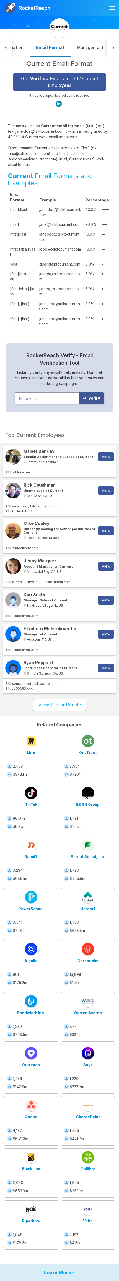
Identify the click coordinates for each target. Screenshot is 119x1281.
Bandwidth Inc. (31, 1012)
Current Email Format (59, 64)
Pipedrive (31, 1221)
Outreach (31, 1065)
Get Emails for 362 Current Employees (59, 82)
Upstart (88, 908)
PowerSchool (31, 908)
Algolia (31, 960)
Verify (91, 398)
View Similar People (59, 704)
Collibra (88, 1169)
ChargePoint (88, 1117)
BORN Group (88, 804)
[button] (6, 48)
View (106, 456)
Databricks (88, 960)
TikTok (31, 804)
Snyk (87, 1065)
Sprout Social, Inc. (88, 856)
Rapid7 (31, 856)
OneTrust (88, 752)
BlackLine (31, 1169)
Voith (88, 1221)
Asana (31, 1117)
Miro (31, 752)
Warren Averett (88, 1012)
